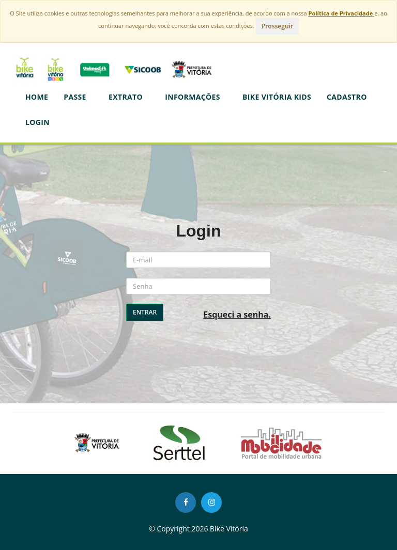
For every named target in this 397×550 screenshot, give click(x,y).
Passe (78, 97)
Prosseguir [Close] (277, 26)
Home (36, 97)
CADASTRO (347, 97)
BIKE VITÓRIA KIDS (276, 97)
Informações (196, 97)
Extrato (129, 97)
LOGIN (37, 122)
